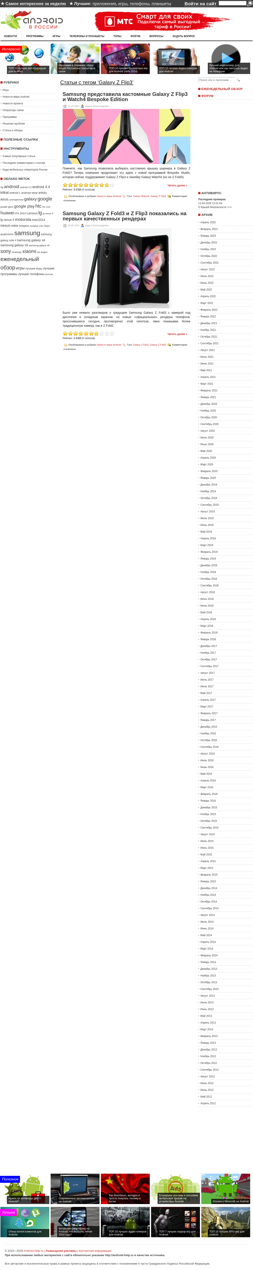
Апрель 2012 (208, 1103)
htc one (46, 206)
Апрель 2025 (208, 222)
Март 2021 (206, 383)
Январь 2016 (208, 800)
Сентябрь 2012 (209, 1069)
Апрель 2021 (208, 377)
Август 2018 (207, 592)
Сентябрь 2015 (209, 827)
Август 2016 (207, 753)
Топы (117, 36)
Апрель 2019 (208, 538)
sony (5, 251)
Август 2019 (207, 511)
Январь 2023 (208, 235)
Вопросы (156, 36)
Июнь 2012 (207, 1089)
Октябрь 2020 (208, 417)
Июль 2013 (207, 1002)
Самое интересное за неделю (35, 3)
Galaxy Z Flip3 (158, 196)
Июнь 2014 (207, 928)
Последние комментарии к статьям (24, 162)
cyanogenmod (16, 199)
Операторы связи (13, 110)
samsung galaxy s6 (39, 245)
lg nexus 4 (48, 213)
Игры (56, 36)
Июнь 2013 (207, 1009)
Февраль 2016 (209, 794)
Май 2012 (206, 1096)
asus (4, 199)
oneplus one (36, 226)
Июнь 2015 (207, 847)
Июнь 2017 (207, 686)
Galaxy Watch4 (141, 196)
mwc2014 (38, 220)
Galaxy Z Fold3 (158, 344)
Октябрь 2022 (208, 256)
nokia (14, 225)
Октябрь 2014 (208, 901)
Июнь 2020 (207, 444)
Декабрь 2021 (208, 323)
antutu (42, 192)
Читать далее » (177, 185)
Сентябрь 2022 (209, 262)
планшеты (161, 3)
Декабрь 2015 (208, 807)
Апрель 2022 (208, 296)
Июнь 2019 (207, 525)
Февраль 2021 (209, 390)
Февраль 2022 (209, 309)
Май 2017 (206, 693)
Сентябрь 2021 (209, 343)
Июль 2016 (207, 760)
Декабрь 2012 (208, 1049)
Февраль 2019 (209, 551)
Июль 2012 (207, 1083)
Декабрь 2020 (208, 403)
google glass (6, 206)
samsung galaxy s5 (14, 245)
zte (38, 252)
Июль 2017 (207, 679)
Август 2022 (207, 269)
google (45, 199)
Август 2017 (207, 672)
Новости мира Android (16, 96)
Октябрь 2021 (208, 336)
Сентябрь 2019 (209, 504)
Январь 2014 (208, 962)
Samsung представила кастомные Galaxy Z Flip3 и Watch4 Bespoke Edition (125, 97)
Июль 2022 (207, 276)
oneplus (24, 225)
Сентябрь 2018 (209, 585)
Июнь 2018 (207, 605)
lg (40, 212)
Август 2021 (207, 350)
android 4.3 (26, 187)
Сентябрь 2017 (209, 666)
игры (122, 3)
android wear (29, 192)
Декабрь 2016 (208, 726)
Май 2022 (206, 289)
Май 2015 (206, 854)
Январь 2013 (208, 1042)
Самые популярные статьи (19, 156)
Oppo (47, 225)
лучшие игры (33, 268)
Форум (135, 36)
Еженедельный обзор (222, 89)
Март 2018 (206, 625)
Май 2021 (206, 370)
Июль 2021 (207, 356)
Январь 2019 (208, 558)
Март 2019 (206, 545)
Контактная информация (95, 1250)
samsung (27, 232)
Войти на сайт (200, 3)
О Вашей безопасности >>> (215, 207)
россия (49, 274)
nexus (5, 225)
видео (44, 252)
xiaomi (29, 251)
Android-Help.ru (33, 1250)
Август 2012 (207, 1076)
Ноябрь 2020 (208, 410)
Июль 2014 (207, 921)
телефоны (139, 3)
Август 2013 (207, 995)
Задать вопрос (183, 36)
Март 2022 (206, 303)
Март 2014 (206, 948)
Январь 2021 (208, 397)
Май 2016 (206, 773)
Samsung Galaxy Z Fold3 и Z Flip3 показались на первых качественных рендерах (124, 216)
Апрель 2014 (208, 941)
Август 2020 (207, 430)
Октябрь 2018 (208, 578)
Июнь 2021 (207, 363)
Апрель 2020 (208, 457)
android (11, 186)
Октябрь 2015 (208, 820)
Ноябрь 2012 (208, 1056)
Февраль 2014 (209, 955)
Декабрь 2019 (208, 484)
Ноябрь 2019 (208, 491)
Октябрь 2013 (208, 982)
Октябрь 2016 (208, 740)
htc (38, 206)
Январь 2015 (208, 881)
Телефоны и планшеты (86, 36)
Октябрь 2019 (208, 498)
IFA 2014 (20, 213)
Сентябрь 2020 (209, 424)
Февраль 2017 (209, 713)
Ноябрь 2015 (208, 814)
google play (24, 206)
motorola (23, 219)
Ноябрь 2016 (208, 733)
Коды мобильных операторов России (25, 169)
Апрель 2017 (208, 699)
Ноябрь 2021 (208, 329)
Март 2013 (206, 1029)
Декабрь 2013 (208, 968)
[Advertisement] (224, 144)
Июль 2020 (207, 437)
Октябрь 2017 (208, 659)
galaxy (30, 199)
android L (14, 192)
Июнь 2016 (207, 767)
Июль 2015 (207, 841)
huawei (7, 212)
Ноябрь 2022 (208, 249)
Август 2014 (207, 915)
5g (1, 187)
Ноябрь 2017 (208, 652)
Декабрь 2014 (208, 888)
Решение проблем (14, 123)
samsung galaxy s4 (31, 240)
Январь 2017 (208, 720)
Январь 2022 (208, 316)
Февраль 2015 (209, 874)
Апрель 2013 (208, 1022)
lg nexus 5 (7, 220)
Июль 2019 (207, 518)
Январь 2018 (208, 639)
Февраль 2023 (209, 229)
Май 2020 (206, 451)
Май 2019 (206, 531)
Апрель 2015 (208, 861)
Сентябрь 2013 (209, 989)
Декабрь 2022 (208, 242)
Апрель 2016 (208, 780)
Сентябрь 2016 (209, 746)
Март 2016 (206, 787)
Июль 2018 (207, 599)
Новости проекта (13, 103)
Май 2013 (206, 1015)
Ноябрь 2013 (208, 975)
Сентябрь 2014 (209, 908)
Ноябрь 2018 (208, 572)
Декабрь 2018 (208, 565)
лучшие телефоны (31, 274)
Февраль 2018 (209, 632)
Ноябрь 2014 (208, 894)
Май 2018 (206, 612)
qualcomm (6, 234)
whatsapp (17, 252)
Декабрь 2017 (208, 646)
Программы (34, 36)
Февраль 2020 (209, 471)
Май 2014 (206, 935)
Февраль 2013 (209, 1036)
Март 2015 (206, 868)
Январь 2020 (208, 477)
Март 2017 (206, 706)
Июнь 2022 (207, 282)
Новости (10, 36)
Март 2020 (206, 464)
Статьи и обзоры (13, 130)
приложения (104, 3)
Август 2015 (207, 834)
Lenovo (32, 213)
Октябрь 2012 (208, 1063)
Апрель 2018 (208, 619)
